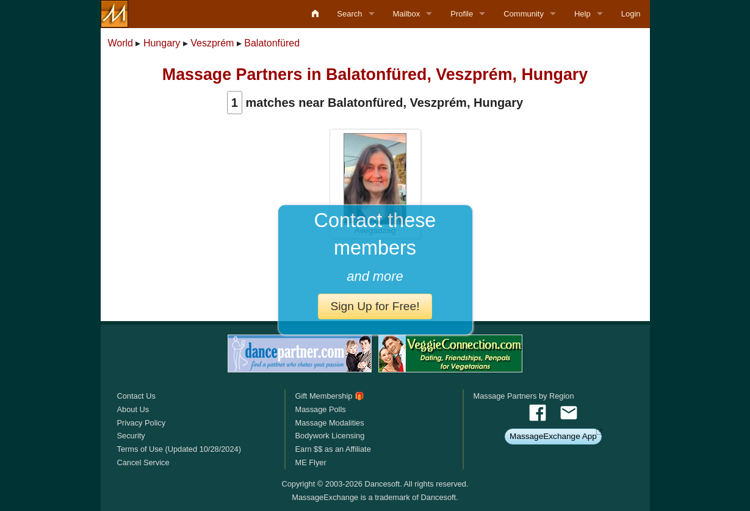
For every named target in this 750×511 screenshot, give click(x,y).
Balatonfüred (272, 43)
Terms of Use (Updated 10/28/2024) (179, 449)
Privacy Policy (141, 422)
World (121, 43)
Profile (461, 13)
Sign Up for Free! (374, 306)
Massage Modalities (329, 422)
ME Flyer (310, 462)
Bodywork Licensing (329, 435)
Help (582, 13)
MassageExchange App (553, 436)
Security (131, 435)
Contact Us (136, 395)
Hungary (161, 43)
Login (631, 13)
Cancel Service (143, 462)
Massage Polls (320, 409)
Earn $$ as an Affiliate (332, 449)
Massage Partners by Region (524, 395)
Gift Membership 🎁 (329, 395)
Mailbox (406, 13)
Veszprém (212, 43)
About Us (133, 409)
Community (523, 13)
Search (349, 13)
